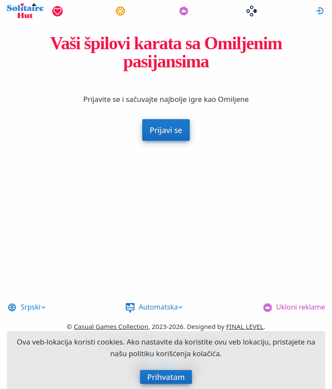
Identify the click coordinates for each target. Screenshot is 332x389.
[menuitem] (57, 10)
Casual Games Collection (111, 326)
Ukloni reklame (300, 307)
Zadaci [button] (120, 10)
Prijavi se (320, 10)
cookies (110, 342)
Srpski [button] (31, 307)
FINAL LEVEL (245, 326)
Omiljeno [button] (57, 10)
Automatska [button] (158, 307)
